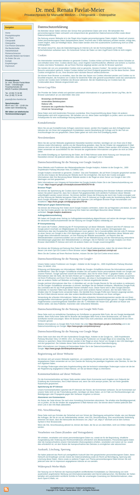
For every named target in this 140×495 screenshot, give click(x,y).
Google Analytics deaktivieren (59, 212)
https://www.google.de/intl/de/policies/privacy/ (63, 348)
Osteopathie (10, 43)
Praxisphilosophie (12, 35)
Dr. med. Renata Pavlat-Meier (70, 10)
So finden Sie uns (12, 58)
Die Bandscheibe (12, 48)
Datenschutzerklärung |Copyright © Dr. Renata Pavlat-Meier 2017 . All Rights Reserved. (73, 489)
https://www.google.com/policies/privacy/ (83, 326)
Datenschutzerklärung (53, 27)
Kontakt (8, 61)
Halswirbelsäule (11, 51)
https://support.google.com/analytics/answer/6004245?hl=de (70, 185)
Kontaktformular (57, 488)
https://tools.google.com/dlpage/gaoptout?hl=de (67, 202)
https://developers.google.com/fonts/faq (105, 324)
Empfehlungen (11, 63)
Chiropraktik (10, 41)
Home (7, 33)
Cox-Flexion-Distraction (15, 46)
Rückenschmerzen (13, 53)
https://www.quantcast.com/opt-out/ (102, 250)
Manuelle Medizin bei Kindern (17, 56)
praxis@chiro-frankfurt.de (15, 99)
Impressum (9, 66)
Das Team (9, 38)
